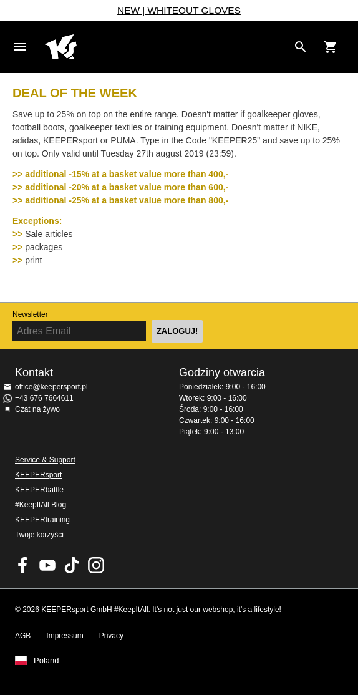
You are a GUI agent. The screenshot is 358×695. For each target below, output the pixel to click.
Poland (46, 660)
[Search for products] (300, 46)
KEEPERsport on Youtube (47, 565)
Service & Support (45, 459)
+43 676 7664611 (44, 398)
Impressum (64, 635)
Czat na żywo (37, 409)
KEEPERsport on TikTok (72, 565)
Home (166, 46)
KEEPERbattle (39, 489)
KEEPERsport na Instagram (96, 565)
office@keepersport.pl (51, 386)
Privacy (111, 635)
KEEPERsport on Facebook (23, 565)
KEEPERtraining (42, 519)
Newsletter (30, 314)
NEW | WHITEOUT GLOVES (179, 10)
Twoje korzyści (39, 534)
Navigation (20, 47)
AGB (23, 635)
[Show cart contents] (330, 46)
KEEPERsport (38, 474)
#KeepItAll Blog (40, 504)
